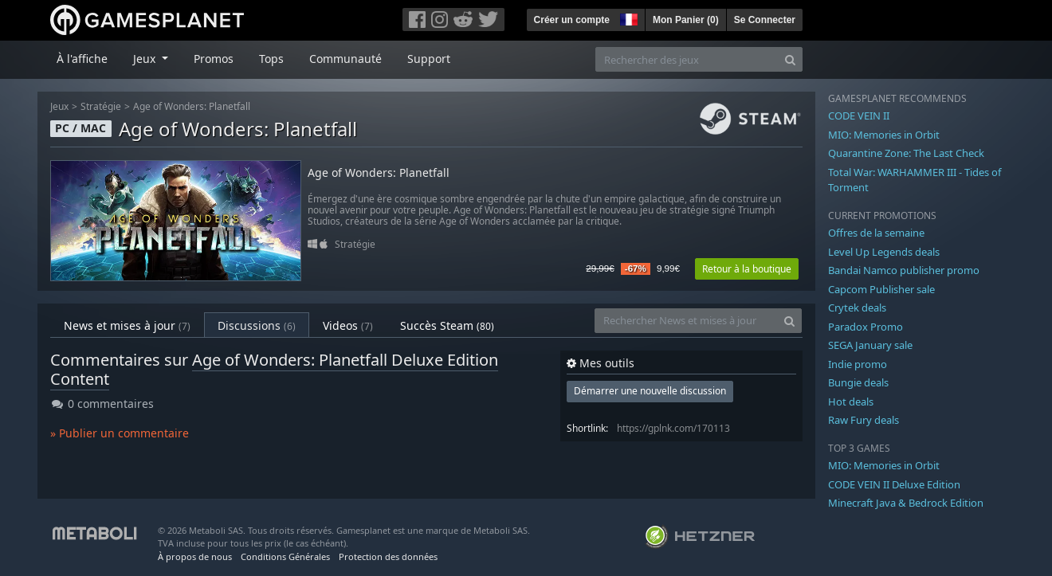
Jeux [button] (146, 58)
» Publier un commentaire (119, 433)
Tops (271, 58)
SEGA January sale (870, 345)
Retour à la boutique (746, 269)
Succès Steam (447, 325)
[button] (627, 17)
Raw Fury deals (863, 420)
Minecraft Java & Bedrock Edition (905, 503)
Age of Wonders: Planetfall (191, 106)
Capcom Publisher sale (881, 289)
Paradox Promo (865, 326)
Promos (214, 58)
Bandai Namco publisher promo (903, 270)
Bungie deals (858, 382)
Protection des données (388, 556)
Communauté (345, 58)
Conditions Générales (285, 556)
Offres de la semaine (876, 232)
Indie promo (857, 364)
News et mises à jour (127, 325)
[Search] (790, 59)
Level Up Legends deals (884, 252)
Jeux (59, 106)
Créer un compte (572, 19)
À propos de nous (195, 556)
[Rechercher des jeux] (687, 59)
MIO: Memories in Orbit (884, 134)
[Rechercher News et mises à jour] (686, 320)
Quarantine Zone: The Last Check (906, 153)
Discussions (257, 325)
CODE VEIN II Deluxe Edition (894, 484)
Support (428, 58)
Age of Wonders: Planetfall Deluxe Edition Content (274, 369)
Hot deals (850, 401)
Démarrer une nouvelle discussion (650, 391)
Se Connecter (764, 19)
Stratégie (100, 106)
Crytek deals (857, 307)
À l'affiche (82, 58)
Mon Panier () (686, 19)
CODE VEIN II (858, 115)
